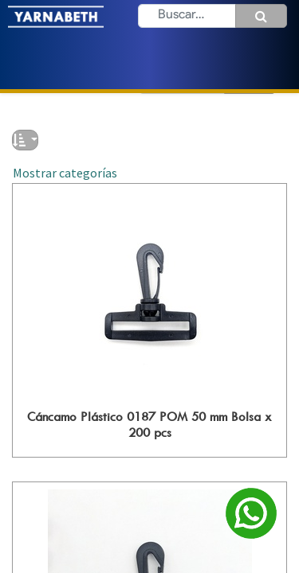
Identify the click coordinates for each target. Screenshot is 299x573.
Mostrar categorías (65, 173)
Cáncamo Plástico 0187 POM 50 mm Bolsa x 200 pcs (149, 424)
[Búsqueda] (261, 16)
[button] (25, 140)
